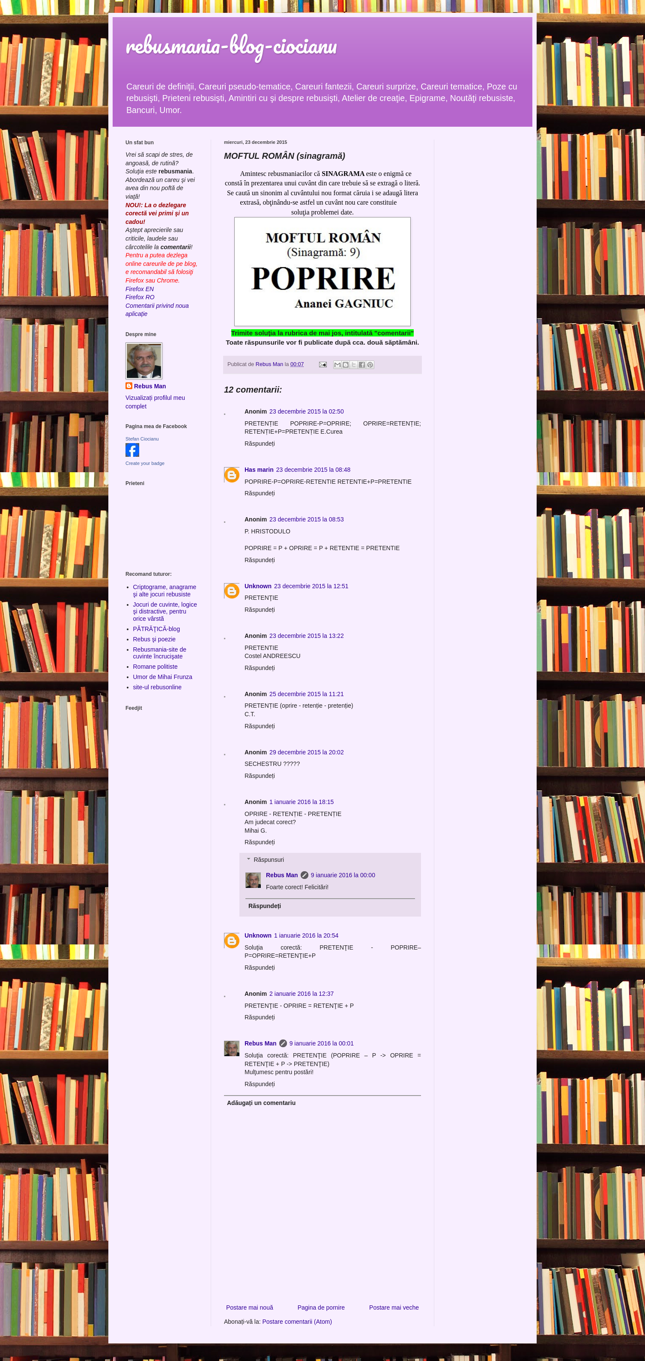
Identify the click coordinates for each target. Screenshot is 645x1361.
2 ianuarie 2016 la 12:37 (301, 993)
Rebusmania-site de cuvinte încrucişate (160, 653)
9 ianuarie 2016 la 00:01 (322, 1043)
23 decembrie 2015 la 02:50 (306, 411)
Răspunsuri (269, 859)
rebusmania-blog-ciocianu (231, 45)
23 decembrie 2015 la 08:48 (313, 469)
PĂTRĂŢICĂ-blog (156, 628)
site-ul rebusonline (157, 687)
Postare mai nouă (249, 1307)
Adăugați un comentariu (261, 1102)
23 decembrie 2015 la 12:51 (311, 586)
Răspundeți (260, 443)
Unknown (258, 586)
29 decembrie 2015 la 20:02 (306, 752)
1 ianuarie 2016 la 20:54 (306, 935)
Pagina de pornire (321, 1307)
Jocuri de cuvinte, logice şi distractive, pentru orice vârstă (165, 611)
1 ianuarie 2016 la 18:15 (301, 801)
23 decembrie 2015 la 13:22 (306, 635)
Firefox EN (139, 289)
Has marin (259, 469)
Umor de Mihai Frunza (163, 676)
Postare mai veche (394, 1307)
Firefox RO (140, 297)
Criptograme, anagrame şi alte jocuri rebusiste (165, 591)
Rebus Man (282, 875)
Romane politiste (155, 666)
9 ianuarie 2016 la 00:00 (343, 875)
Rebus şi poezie (154, 639)
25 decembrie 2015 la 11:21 (306, 694)
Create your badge (144, 463)
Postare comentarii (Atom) (297, 1321)
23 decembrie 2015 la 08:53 (306, 519)
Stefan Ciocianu (142, 438)
